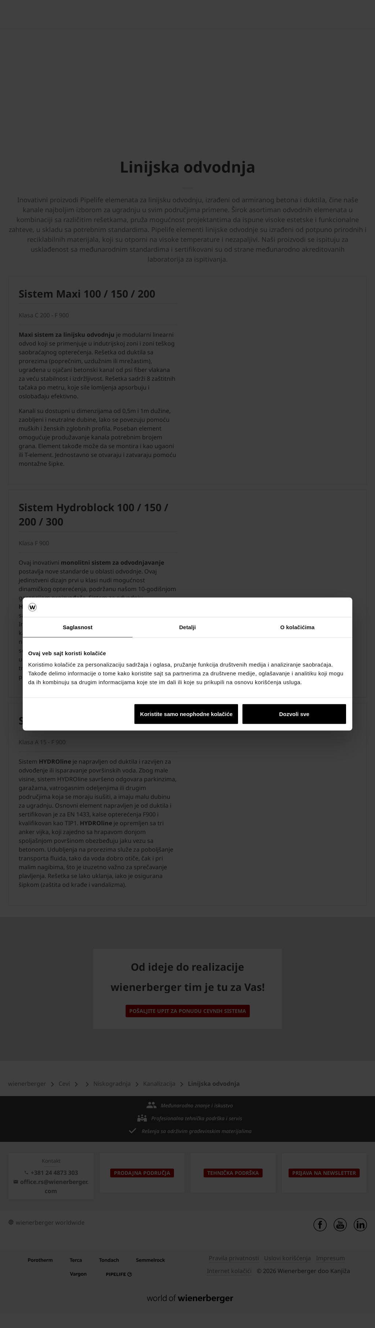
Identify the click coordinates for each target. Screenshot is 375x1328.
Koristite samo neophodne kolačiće (186, 714)
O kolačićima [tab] (297, 627)
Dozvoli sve (294, 714)
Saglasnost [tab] (77, 627)
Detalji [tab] (187, 627)
